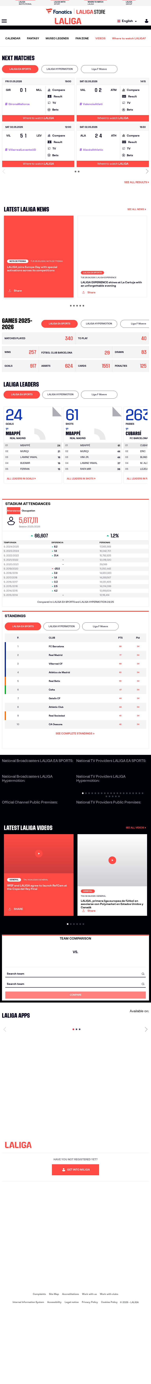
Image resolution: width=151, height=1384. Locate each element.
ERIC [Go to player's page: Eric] (142, 486)
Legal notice (72, 1376)
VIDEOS (100, 38)
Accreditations (70, 1368)
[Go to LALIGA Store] (75, 11)
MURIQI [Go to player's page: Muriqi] (24, 486)
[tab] (20, 69)
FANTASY (33, 38)
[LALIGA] (68, 21)
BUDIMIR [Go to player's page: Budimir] (25, 498)
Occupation (28, 546)
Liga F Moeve (99, 69)
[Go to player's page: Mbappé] (48, 457)
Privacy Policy (90, 1376)
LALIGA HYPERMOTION (60, 69)
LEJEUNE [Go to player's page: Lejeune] (145, 504)
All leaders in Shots (81, 513)
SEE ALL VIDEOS (136, 862)
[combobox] (75, 1047)
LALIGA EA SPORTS (20, 69)
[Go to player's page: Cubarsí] (145, 480)
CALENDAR (12, 38)
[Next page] (146, 1103)
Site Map (54, 1368)
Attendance (13, 546)
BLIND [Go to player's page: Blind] (143, 492)
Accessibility (54, 1376)
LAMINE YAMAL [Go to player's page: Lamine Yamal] (29, 492)
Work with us (89, 1368)
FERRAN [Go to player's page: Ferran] (24, 504)
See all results (136, 182)
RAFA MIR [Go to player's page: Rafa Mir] (85, 504)
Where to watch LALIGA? (129, 38)
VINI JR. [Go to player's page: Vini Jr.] (84, 492)
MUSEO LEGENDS (57, 38)
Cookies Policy (109, 1376)
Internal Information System (28, 1376)
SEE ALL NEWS (136, 209)
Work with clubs (109, 1368)
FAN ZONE (82, 38)
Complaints (39, 1368)
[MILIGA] (145, 21)
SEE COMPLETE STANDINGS (75, 768)
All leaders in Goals (21, 513)
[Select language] (128, 21)
